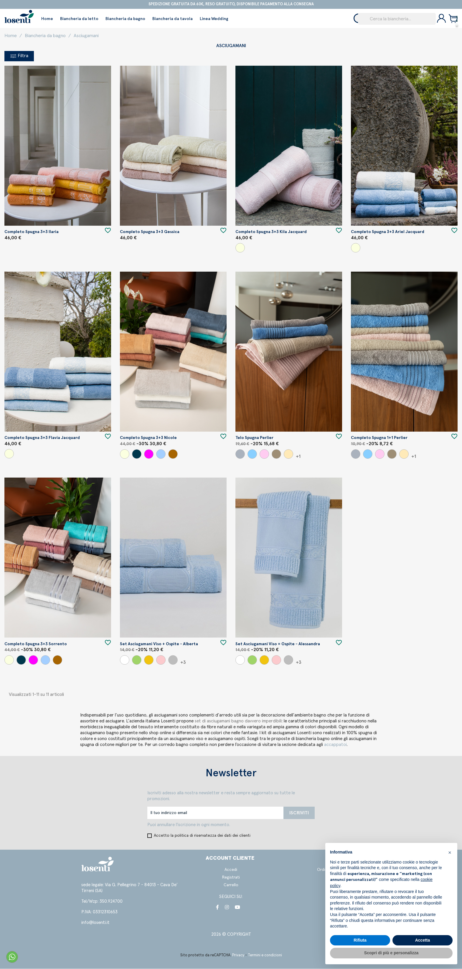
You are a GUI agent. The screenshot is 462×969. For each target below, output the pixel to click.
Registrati (231, 878)
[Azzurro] (252, 454)
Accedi (231, 870)
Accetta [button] (422, 940)
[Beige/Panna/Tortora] (240, 248)
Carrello (231, 885)
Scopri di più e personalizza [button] (391, 952)
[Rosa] (161, 660)
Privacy (238, 956)
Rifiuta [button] (360, 940)
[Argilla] (276, 454)
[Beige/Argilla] (288, 454)
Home (47, 19)
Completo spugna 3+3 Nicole (148, 438)
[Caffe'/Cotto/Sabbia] (173, 454)
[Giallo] (149, 660)
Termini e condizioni (265, 956)
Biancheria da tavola (172, 19)
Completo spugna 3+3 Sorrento (35, 644)
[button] (449, 852)
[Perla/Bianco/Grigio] (136, 454)
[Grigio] (240, 454)
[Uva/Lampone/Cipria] (149, 454)
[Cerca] (397, 19)
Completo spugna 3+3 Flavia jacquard (42, 438)
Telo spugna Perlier (254, 438)
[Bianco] (124, 660)
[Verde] (136, 660)
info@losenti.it (95, 923)
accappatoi (335, 745)
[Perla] (173, 660)
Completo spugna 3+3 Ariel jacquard (387, 232)
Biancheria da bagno (125, 19)
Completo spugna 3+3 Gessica (149, 232)
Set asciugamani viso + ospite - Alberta (159, 644)
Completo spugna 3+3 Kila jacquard (271, 232)
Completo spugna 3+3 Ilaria (31, 232)
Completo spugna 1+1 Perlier (379, 438)
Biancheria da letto (79, 19)
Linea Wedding (214, 19)
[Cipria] (264, 454)
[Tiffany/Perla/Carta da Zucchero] (161, 454)
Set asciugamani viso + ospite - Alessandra (277, 644)
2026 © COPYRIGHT (231, 934)
